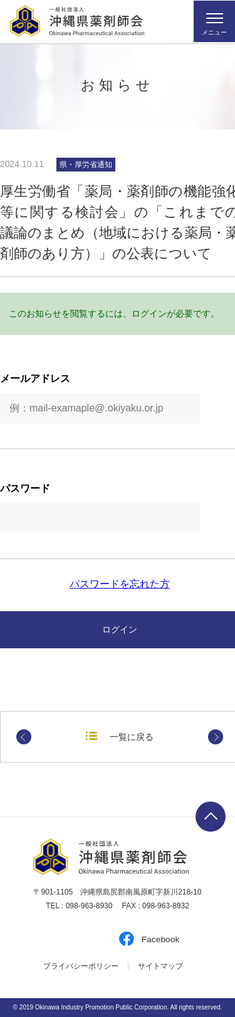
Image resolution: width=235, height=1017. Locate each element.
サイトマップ (160, 966)
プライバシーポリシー (80, 966)
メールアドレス (35, 379)
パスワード (25, 489)
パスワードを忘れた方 (120, 584)
